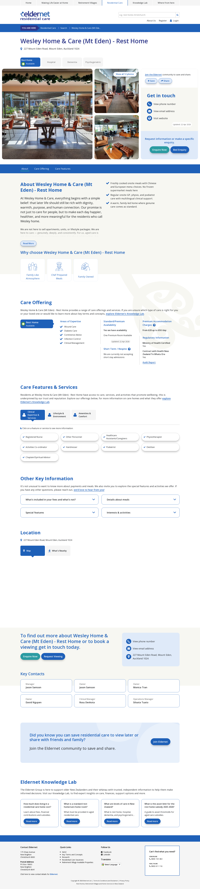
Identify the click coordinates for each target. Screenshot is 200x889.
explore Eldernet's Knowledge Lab (125, 313)
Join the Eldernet (153, 74)
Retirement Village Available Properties (77, 862)
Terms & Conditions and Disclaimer (105, 881)
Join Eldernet (160, 741)
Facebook (106, 852)
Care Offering (41, 168)
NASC (64, 852)
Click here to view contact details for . (39, 874)
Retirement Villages (87, 2)
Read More (28, 243)
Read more (31, 821)
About (24, 168)
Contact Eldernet (29, 847)
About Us (151, 20)
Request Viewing (53, 656)
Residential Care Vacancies (73, 860)
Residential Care (115, 2)
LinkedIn (105, 854)
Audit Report (149, 362)
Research (66, 857)
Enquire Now (159, 149)
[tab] (36, 324)
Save (151, 80)
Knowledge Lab (140, 2)
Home (28, 2)
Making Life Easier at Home (55, 2)
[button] (39, 437)
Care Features (62, 168)
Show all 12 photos (124, 74)
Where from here (166, 2)
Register (163, 20)
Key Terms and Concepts (72, 854)
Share (165, 80)
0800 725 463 (155, 859)
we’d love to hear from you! (89, 489)
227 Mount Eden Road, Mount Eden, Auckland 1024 (49, 48)
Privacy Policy (124, 881)
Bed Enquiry (179, 149)
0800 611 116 (155, 866)
